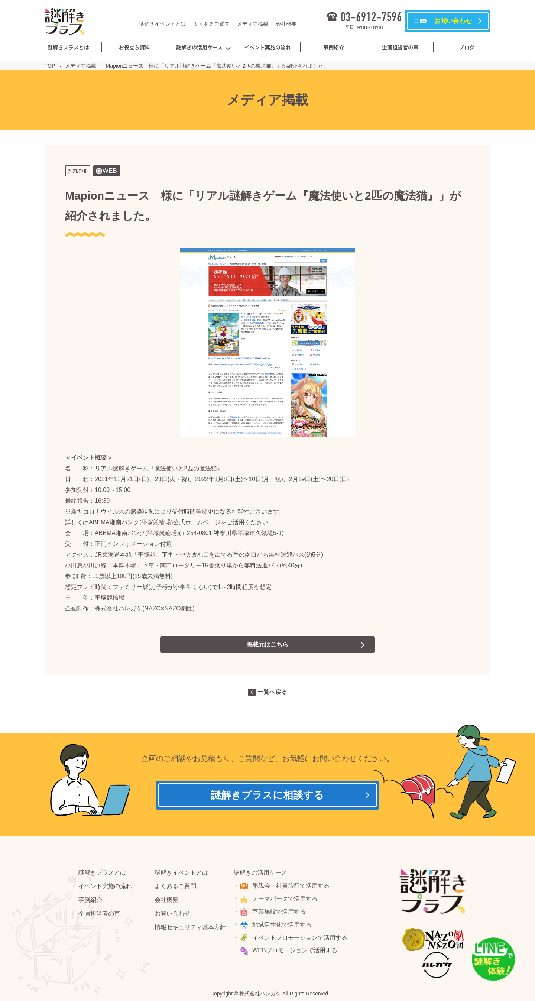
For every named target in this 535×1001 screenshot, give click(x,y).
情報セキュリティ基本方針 (190, 927)
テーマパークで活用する (285, 899)
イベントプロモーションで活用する (300, 938)
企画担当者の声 (400, 47)
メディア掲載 (252, 24)
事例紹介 (333, 47)
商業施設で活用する (279, 912)
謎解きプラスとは (68, 47)
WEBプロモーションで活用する (295, 950)
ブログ (466, 47)
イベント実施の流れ (267, 47)
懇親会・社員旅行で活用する (291, 886)
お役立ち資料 (134, 47)
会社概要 (286, 24)
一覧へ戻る (272, 692)
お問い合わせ (172, 914)
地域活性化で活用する (282, 925)
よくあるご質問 (211, 24)
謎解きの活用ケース (199, 47)
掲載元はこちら (267, 644)
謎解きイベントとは (162, 24)
